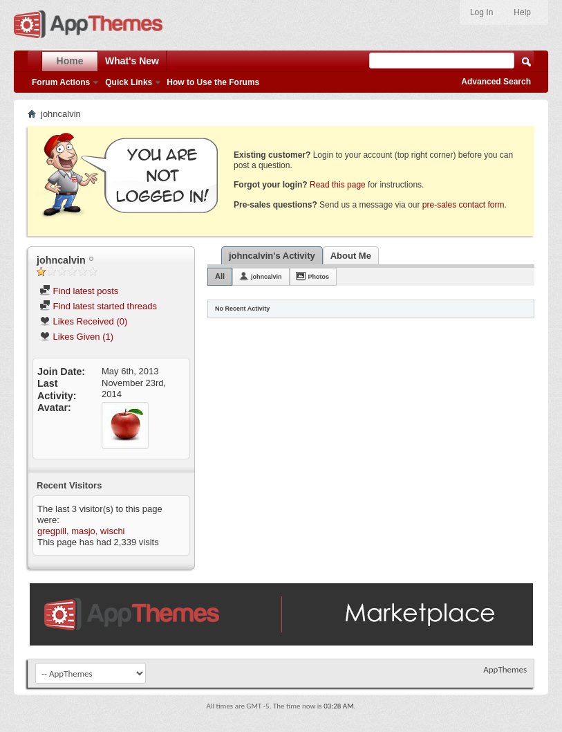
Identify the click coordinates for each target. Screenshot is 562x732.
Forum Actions (61, 82)
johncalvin (266, 276)
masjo (83, 531)
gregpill (51, 531)
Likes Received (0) (83, 321)
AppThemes (505, 669)
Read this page (338, 185)
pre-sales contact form (463, 205)
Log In (481, 12)
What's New (132, 60)
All (220, 276)
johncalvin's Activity (272, 255)
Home (70, 60)
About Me (350, 255)
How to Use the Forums (213, 82)
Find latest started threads (98, 306)
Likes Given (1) (76, 336)
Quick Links (128, 82)
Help (522, 12)
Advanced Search (496, 81)
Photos (319, 276)
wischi (112, 531)
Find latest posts (78, 291)
